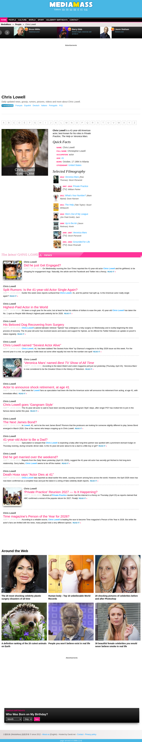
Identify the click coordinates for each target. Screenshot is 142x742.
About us (45, 734)
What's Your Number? (75, 195)
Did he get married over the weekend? (30, 457)
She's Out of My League (76, 214)
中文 (86, 9)
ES (71, 9)
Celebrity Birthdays (57, 20)
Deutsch (36, 105)
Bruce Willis (34, 29)
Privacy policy (90, 734)
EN (63, 9)
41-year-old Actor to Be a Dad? (25, 439)
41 (62, 158)
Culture (22, 20)
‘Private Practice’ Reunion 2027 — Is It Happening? (60, 492)
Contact (74, 20)
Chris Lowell (13, 97)
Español (27, 105)
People (12, 20)
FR (67, 9)
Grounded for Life (81, 242)
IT (78, 9)
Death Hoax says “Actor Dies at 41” (28, 474)
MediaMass (6, 24)
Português (53, 105)
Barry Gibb (77, 29)
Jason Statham (122, 29)
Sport (41, 20)
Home (3, 20)
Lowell (37, 390)
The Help (69, 205)
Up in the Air (71, 223)
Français (18, 105)
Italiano (44, 105)
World (32, 20)
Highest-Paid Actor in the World (25, 307)
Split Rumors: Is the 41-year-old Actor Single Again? (40, 289)
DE (75, 9)
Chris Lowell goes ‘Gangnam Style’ (28, 404)
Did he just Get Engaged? (42, 265)
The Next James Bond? (20, 422)
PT (81, 9)
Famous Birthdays (15, 711)
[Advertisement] (71, 68)
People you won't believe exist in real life (69, 643)
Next (7, 32)
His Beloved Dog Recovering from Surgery (33, 324)
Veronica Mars (72, 177)
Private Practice (80, 186)
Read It (111, 272)
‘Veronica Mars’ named (59, 363)
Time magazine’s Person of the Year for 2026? (36, 516)
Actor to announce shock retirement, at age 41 (36, 387)
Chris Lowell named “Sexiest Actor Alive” (32, 345)
